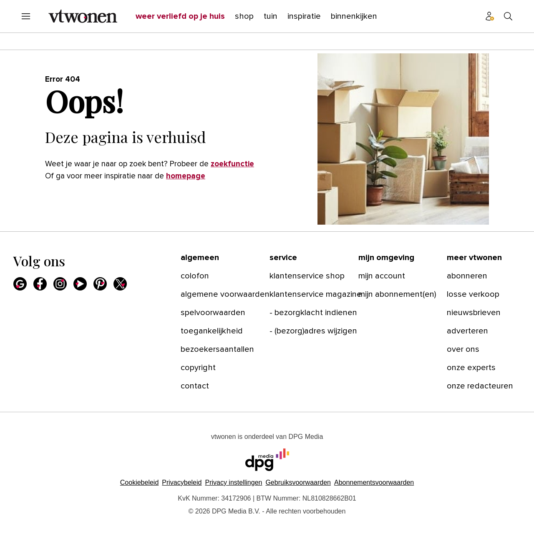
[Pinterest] (100, 284)
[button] (233, 482)
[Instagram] (60, 284)
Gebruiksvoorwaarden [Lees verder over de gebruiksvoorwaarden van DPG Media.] (298, 482)
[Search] (508, 16)
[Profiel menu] (490, 16)
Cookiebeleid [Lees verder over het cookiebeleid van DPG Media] (139, 482)
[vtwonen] (82, 16)
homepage (185, 176)
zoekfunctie (232, 164)
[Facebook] (40, 284)
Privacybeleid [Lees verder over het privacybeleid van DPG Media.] (182, 482)
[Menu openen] (26, 16)
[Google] (20, 284)
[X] (120, 284)
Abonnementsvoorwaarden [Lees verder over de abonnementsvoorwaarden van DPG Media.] (374, 482)
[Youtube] (80, 284)
